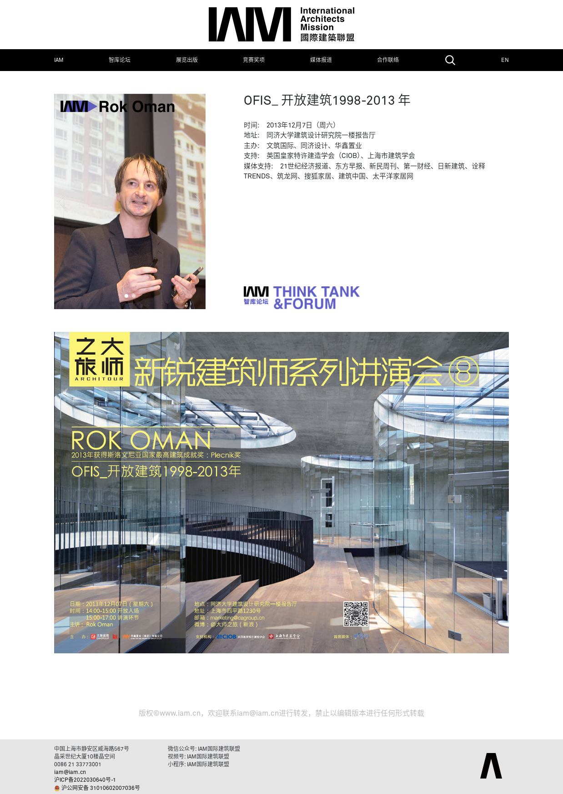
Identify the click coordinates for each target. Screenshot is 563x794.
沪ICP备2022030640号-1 (85, 780)
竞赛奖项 (254, 60)
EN (505, 60)
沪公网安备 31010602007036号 (100, 788)
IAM (59, 60)
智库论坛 (120, 60)
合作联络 (388, 60)
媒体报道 (321, 60)
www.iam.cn (180, 713)
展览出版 (187, 60)
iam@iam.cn (258, 713)
